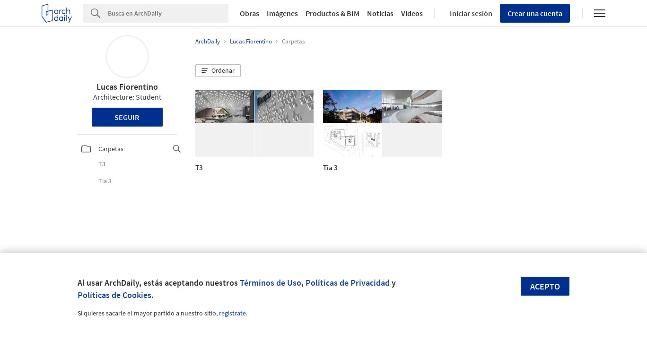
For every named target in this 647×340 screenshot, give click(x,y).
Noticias (380, 13)
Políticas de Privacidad (348, 282)
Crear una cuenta (534, 13)
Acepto (545, 286)
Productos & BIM (332, 13)
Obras (249, 13)
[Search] (168, 13)
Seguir (127, 117)
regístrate (232, 313)
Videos (412, 13)
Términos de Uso (270, 282)
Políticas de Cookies (114, 294)
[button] (218, 70)
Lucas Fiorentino (127, 86)
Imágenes (282, 13)
